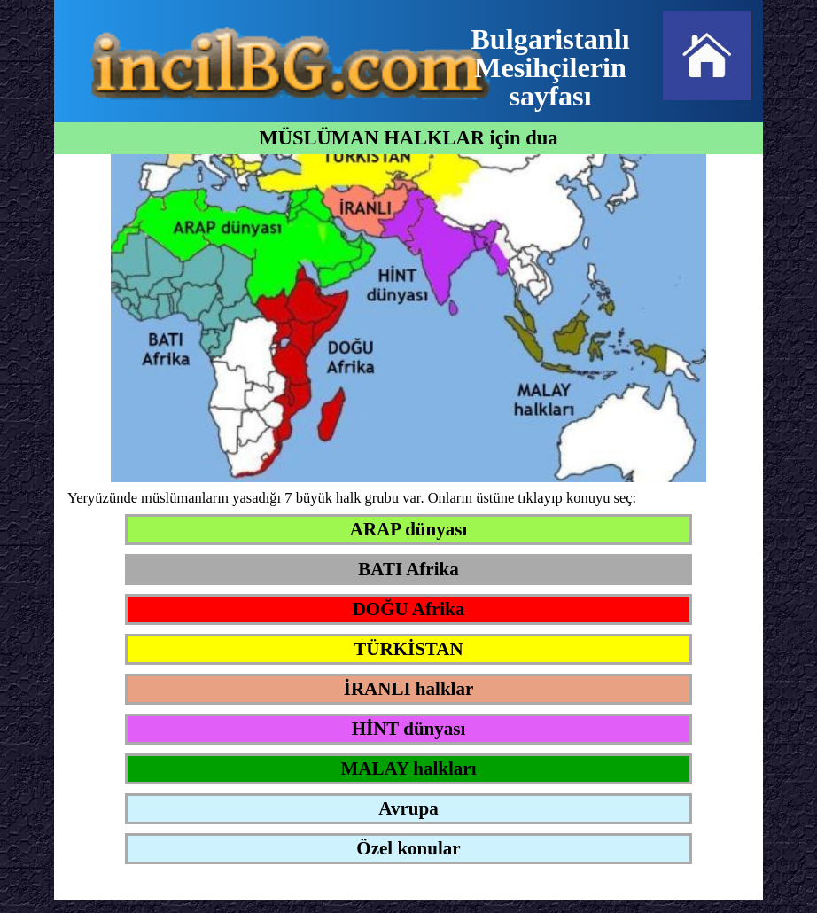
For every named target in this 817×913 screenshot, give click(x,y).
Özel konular (408, 848)
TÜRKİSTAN (408, 648)
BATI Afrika (408, 569)
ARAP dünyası (408, 529)
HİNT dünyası (409, 728)
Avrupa (408, 808)
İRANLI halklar (408, 688)
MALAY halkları (408, 768)
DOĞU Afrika (409, 609)
